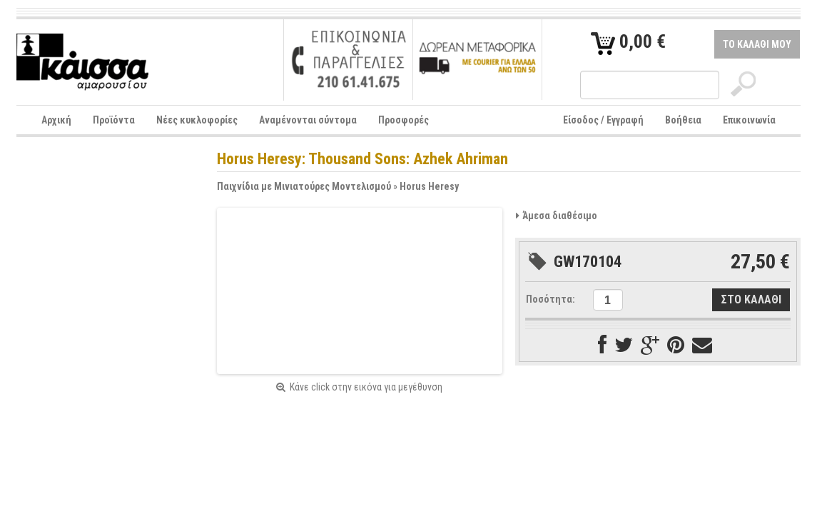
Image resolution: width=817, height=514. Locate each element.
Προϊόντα (114, 120)
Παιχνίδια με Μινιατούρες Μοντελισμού (304, 186)
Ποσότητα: (550, 299)
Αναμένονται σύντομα (308, 120)
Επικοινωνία (749, 120)
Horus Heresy (429, 186)
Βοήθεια (683, 120)
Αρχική (56, 120)
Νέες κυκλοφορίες (197, 120)
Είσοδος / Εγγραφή (603, 120)
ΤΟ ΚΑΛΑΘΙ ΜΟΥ (757, 44)
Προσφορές (403, 120)
